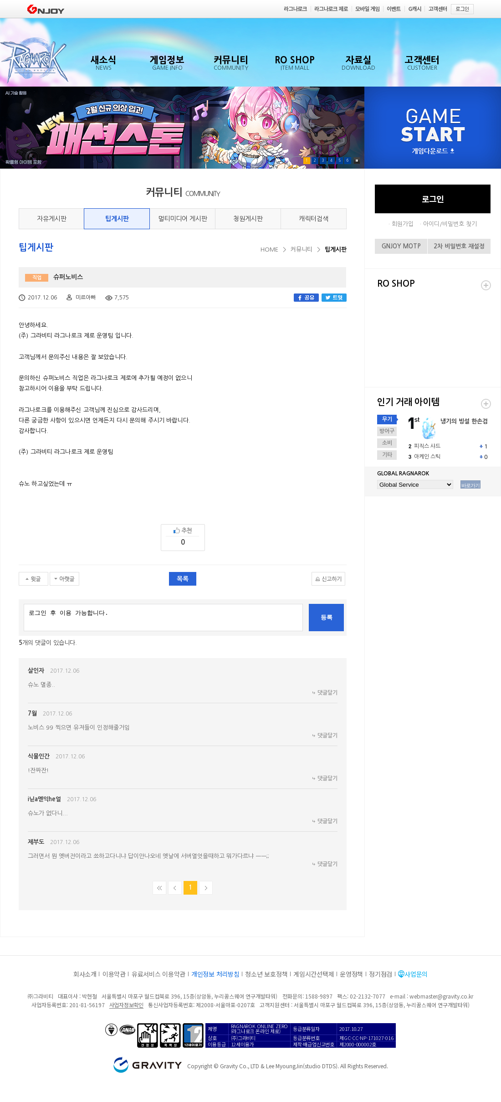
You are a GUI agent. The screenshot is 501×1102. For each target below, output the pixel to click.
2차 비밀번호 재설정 (459, 246)
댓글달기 (327, 692)
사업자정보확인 (126, 1005)
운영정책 (351, 973)
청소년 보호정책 (266, 973)
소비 (387, 443)
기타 (387, 455)
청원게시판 (248, 219)
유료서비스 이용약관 (158, 973)
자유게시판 (51, 219)
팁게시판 (117, 219)
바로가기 (470, 485)
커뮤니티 (301, 249)
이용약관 (114, 973)
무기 (387, 419)
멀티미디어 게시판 (182, 219)
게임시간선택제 (313, 973)
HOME (269, 249)
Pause (356, 160)
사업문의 (416, 973)
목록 (183, 579)
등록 (326, 617)
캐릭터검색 (313, 219)
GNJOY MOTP (401, 246)
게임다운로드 (433, 151)
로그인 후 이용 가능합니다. (163, 617)
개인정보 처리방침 (215, 973)
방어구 (386, 431)
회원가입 (403, 224)
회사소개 (85, 973)
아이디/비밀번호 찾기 (450, 224)
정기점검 (380, 973)
